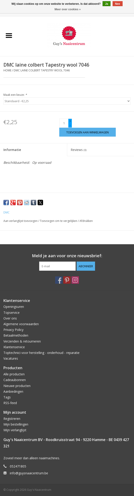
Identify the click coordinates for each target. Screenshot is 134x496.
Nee (117, 3)
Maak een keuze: (15, 95)
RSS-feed (10, 403)
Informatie (12, 150)
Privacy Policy (13, 329)
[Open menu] (9, 35)
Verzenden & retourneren (22, 341)
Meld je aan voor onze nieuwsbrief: (67, 255)
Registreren (11, 418)
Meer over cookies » (67, 9)
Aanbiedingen (13, 391)
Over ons (10, 318)
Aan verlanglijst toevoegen (20, 221)
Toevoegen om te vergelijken (59, 221)
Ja (106, 3)
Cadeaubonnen (14, 380)
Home (7, 70)
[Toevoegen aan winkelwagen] (87, 132)
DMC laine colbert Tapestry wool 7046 (42, 70)
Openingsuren (13, 306)
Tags (7, 397)
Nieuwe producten (17, 386)
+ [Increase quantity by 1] (70, 121)
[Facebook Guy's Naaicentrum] (58, 280)
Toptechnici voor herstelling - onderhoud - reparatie (41, 353)
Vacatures (10, 358)
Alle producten (14, 374)
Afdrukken (86, 221)
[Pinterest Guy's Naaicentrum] (67, 280)
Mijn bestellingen (15, 424)
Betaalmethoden (15, 335)
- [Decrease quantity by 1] (70, 125)
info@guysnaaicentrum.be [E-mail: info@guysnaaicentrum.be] (29, 473)
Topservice (11, 312)
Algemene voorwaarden (21, 324)
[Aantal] (63, 123)
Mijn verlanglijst (14, 430)
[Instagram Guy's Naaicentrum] (75, 280)
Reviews (78, 150)
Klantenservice (14, 347)
